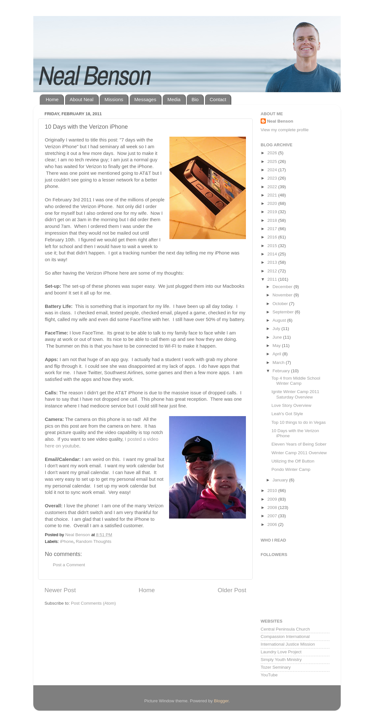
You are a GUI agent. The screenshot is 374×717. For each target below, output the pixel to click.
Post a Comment (69, 564)
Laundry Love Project (281, 651)
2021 (272, 195)
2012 (272, 271)
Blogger (221, 700)
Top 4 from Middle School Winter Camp (296, 381)
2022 (272, 186)
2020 (272, 203)
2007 (272, 515)
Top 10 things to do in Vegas (299, 422)
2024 (272, 169)
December (283, 286)
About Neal (82, 99)
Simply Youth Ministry (281, 659)
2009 (272, 499)
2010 (272, 490)
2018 (272, 220)
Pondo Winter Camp (291, 469)
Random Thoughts (93, 541)
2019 (272, 211)
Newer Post (60, 590)
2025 (272, 161)
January (280, 480)
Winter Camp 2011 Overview (299, 452)
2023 (272, 178)
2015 (272, 245)
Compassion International (285, 636)
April (277, 353)
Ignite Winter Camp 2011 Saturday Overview (295, 394)
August (279, 320)
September (283, 312)
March (279, 362)
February (281, 370)
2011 (272, 279)
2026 (272, 152)
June (277, 337)
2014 (272, 254)
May (277, 345)
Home (52, 99)
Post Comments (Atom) (93, 603)
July (276, 328)
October (280, 303)
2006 (272, 524)
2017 (272, 228)
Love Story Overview (292, 405)
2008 (272, 507)
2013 (272, 262)
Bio (195, 99)
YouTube (269, 675)
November (283, 295)
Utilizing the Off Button (293, 461)
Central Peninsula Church (285, 629)
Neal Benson (280, 121)
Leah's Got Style (287, 413)
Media (174, 99)
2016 (272, 237)
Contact (218, 99)
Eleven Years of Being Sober (299, 444)
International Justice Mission (288, 644)
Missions (113, 99)
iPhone (66, 541)
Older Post (232, 590)
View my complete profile (285, 129)
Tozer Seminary (276, 667)
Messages (145, 99)
